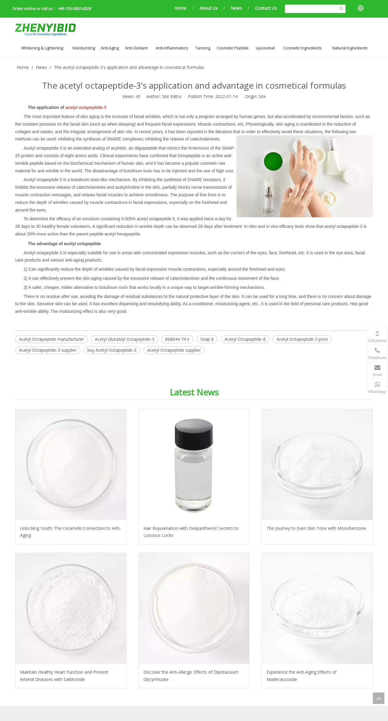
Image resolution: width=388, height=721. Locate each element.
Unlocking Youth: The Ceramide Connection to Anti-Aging (70, 531)
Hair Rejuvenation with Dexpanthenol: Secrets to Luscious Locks (191, 531)
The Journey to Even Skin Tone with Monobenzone (316, 528)
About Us (208, 8)
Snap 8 (207, 339)
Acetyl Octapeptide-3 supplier (47, 350)
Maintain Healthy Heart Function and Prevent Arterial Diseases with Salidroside (64, 675)
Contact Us (266, 8)
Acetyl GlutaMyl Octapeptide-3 (124, 339)
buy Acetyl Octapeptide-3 (111, 350)
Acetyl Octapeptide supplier (174, 350)
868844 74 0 (177, 339)
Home (180, 8)
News (236, 8)
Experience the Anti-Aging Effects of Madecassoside (301, 675)
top (378, 698)
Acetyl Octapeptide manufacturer (51, 339)
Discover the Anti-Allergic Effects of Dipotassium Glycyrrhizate (191, 675)
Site (262, 96)
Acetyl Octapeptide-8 (245, 339)
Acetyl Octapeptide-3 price (302, 339)
